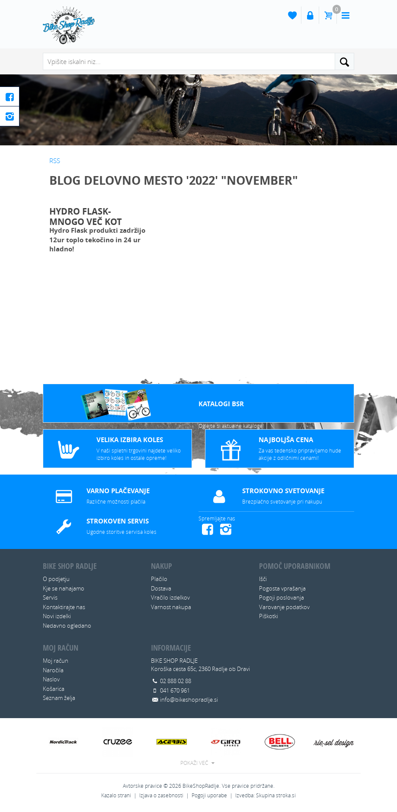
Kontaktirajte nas (64, 607)
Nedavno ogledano (67, 625)
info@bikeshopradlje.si (189, 699)
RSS (54, 160)
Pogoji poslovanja (281, 597)
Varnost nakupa (171, 607)
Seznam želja (59, 698)
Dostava (161, 588)
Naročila (53, 670)
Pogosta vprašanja (282, 588)
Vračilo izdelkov (170, 597)
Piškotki (268, 616)
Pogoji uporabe (209, 795)
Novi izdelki (57, 616)
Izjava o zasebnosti (161, 795)
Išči (263, 579)
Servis (50, 597)
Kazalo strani (116, 795)
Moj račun (55, 660)
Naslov (51, 679)
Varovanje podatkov (284, 607)
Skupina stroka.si (276, 795)
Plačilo (159, 579)
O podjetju (56, 579)
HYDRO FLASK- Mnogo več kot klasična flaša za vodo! (91, 215)
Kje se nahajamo (63, 588)
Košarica (53, 689)
